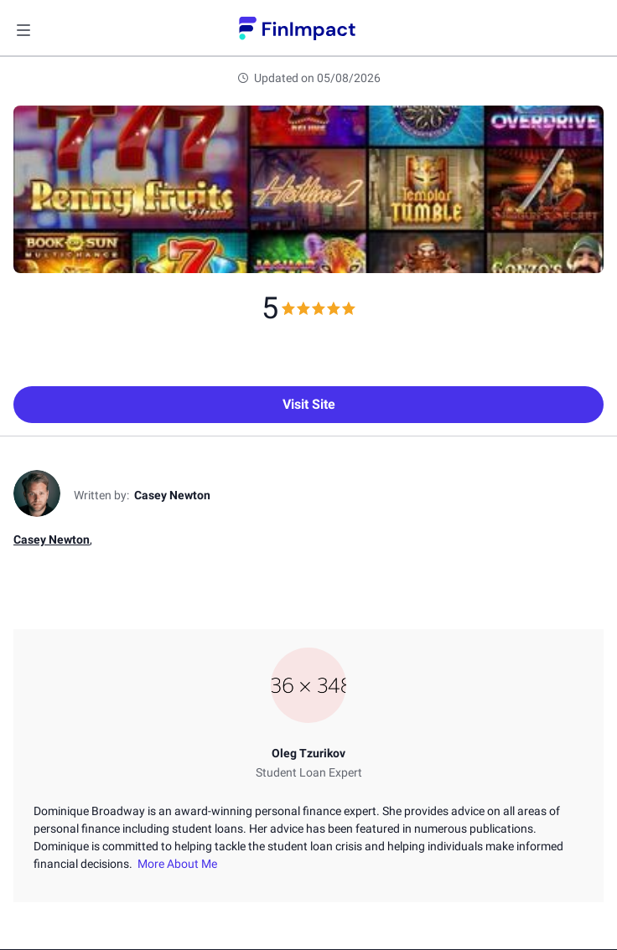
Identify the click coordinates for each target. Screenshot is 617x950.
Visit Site (309, 404)
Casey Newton (51, 539)
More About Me (174, 863)
